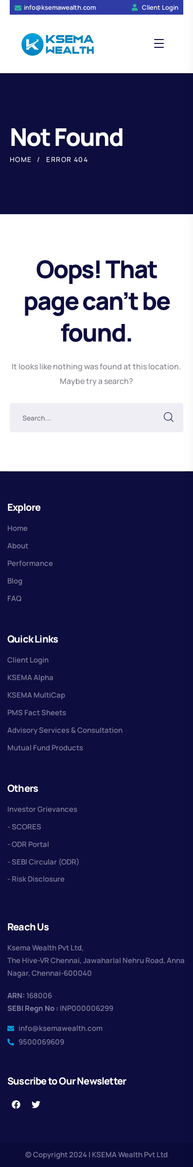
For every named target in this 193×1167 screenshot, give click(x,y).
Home (21, 159)
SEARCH (169, 417)
